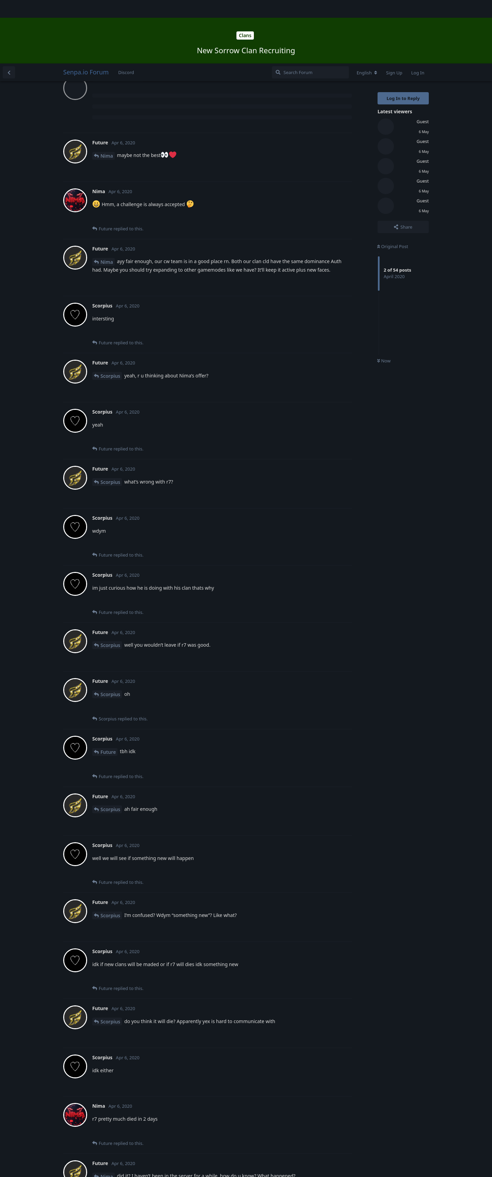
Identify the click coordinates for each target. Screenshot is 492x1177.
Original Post (392, 183)
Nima (106, 92)
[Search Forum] (310, 9)
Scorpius (110, 312)
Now (384, 298)
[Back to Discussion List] (9, 9)
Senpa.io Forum (86, 8)
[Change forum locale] (367, 9)
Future (108, 688)
